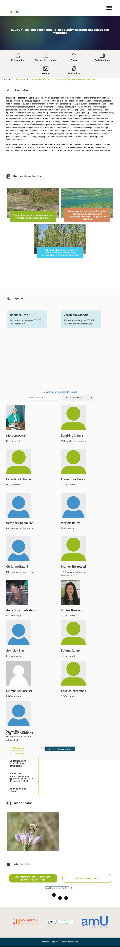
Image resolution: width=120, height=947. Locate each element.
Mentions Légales (50, 942)
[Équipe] (74, 55)
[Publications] (74, 68)
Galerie (46, 73)
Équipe (74, 60)
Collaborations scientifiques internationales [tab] (18, 799)
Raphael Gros (19, 639)
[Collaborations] (102, 55)
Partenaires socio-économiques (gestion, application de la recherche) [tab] (21, 826)
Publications (74, 73)
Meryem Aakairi (17, 760)
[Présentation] (17, 55)
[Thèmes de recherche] (45, 55)
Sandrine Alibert (72, 760)
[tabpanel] (76, 798)
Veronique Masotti (76, 639)
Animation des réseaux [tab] (17, 839)
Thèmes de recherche (46, 60)
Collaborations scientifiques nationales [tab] (17, 812)
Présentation (17, 60)
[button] (109, 8)
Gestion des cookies (69, 942)
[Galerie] (45, 68)
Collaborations (102, 60)
